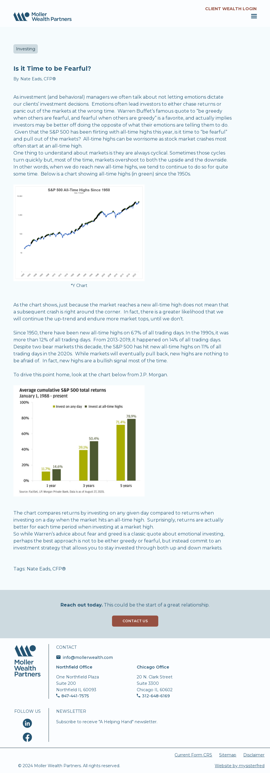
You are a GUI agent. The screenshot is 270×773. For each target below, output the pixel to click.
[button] (253, 16)
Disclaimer (253, 755)
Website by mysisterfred (239, 765)
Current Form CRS (193, 755)
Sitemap (227, 755)
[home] (42, 16)
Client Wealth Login (231, 8)
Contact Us (135, 621)
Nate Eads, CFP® (46, 569)
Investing (25, 49)
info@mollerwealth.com (88, 657)
